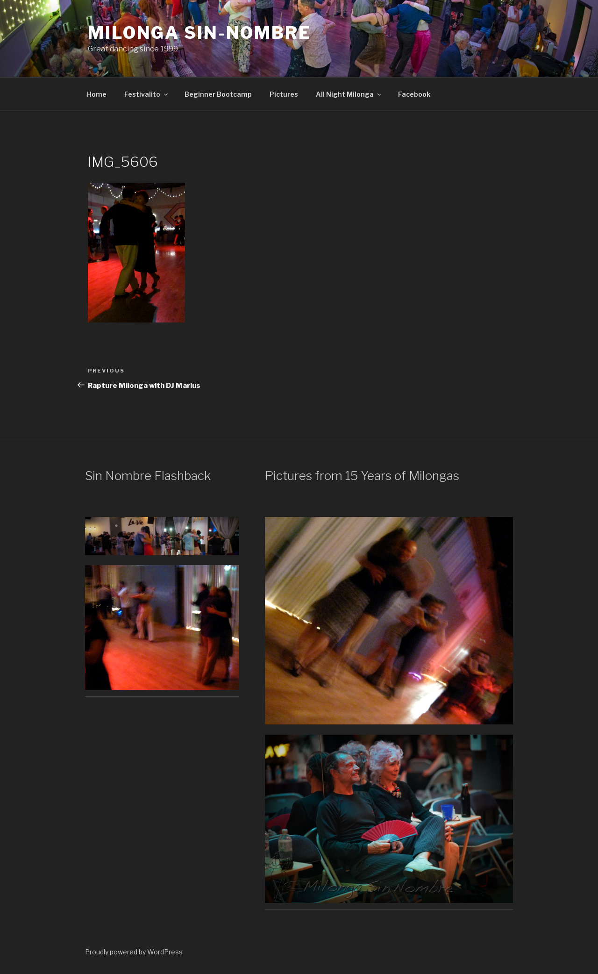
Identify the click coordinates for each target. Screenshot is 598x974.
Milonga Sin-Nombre (199, 32)
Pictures (284, 94)
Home (97, 94)
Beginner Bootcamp (218, 94)
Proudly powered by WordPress (134, 952)
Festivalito (146, 94)
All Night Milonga (349, 94)
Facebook (414, 94)
